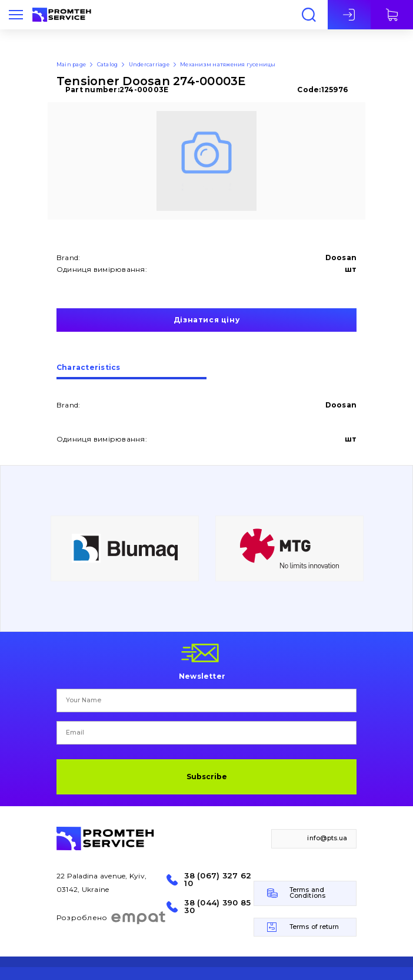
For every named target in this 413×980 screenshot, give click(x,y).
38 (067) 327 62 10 (217, 879)
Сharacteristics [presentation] (88, 368)
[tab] (131, 371)
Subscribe (206, 776)
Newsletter (202, 676)
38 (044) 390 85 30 (217, 906)
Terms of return (314, 927)
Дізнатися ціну (206, 319)
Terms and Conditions (307, 893)
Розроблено (111, 917)
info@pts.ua (327, 838)
